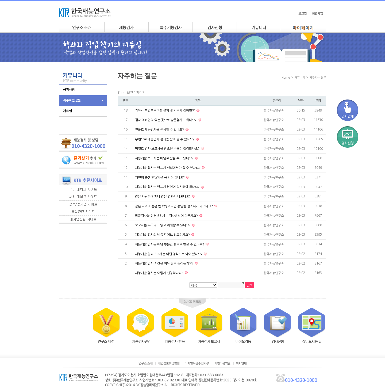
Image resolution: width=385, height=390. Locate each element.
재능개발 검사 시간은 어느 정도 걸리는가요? (164, 263)
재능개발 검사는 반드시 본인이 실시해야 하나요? (167, 187)
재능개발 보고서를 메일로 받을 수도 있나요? (164, 158)
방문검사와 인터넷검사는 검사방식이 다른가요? (167, 215)
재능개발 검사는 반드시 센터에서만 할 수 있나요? (168, 168)
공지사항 (69, 89)
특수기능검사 (170, 27)
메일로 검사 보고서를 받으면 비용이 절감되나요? (167, 148)
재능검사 (126, 27)
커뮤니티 (259, 27)
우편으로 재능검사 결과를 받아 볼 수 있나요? (165, 139)
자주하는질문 (72, 100)
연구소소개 (81, 27)
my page (303, 27)
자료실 (67, 111)
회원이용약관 (222, 363)
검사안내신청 (214, 27)
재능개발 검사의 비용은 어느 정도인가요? (163, 234)
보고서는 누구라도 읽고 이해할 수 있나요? (163, 225)
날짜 (300, 100)
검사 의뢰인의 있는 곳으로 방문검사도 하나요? (166, 120)
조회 (318, 100)
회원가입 (317, 13)
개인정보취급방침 (168, 363)
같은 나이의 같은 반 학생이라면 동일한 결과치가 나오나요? (174, 206)
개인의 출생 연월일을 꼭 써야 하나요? (160, 177)
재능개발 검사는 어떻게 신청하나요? (159, 273)
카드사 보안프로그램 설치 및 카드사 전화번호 (165, 110)
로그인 (302, 13)
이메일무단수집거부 (197, 363)
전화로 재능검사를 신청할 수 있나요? (160, 129)
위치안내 (241, 363)
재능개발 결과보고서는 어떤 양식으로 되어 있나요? (169, 253)
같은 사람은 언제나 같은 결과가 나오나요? (163, 196)
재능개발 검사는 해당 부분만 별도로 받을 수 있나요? (170, 244)
